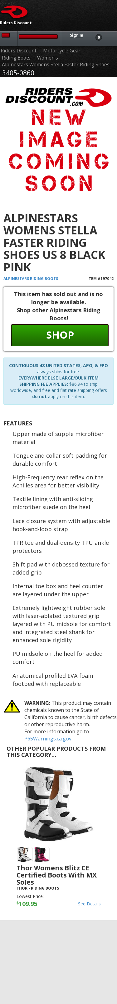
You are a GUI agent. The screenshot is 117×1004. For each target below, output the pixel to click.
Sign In (76, 35)
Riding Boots (16, 58)
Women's (47, 58)
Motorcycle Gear (61, 50)
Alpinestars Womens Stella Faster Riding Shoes (56, 64)
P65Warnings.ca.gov (47, 738)
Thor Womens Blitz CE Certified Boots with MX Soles (57, 875)
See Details (89, 904)
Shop (60, 335)
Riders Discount (19, 50)
